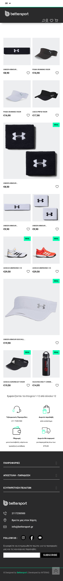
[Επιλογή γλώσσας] (8, 3)
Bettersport (22, 572)
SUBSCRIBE (50, 555)
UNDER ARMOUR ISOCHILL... (14, 339)
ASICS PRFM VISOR (39, 112)
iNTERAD (45, 572)
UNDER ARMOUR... (10, 69)
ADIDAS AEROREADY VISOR (14, 382)
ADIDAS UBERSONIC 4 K (12, 268)
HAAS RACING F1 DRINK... (42, 382)
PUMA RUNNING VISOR (41, 69)
